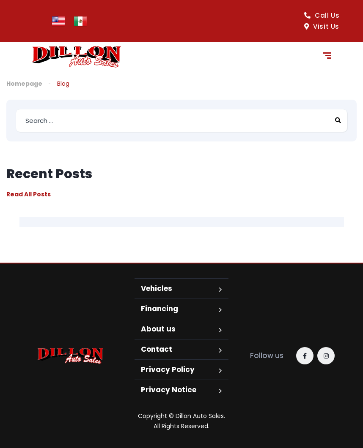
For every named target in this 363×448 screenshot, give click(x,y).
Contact (156, 349)
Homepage (24, 83)
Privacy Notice (168, 390)
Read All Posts (28, 194)
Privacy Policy (168, 369)
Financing (159, 309)
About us (158, 329)
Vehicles (156, 288)
